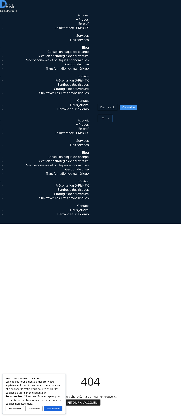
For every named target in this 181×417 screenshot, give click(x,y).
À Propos (82, 19)
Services (82, 36)
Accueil (83, 15)
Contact (83, 101)
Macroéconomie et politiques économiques (57, 60)
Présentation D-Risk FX (72, 80)
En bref (83, 24)
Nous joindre (79, 105)
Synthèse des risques (73, 84)
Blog (85, 47)
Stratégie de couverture (71, 89)
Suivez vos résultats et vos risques (64, 93)
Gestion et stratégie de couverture (64, 56)
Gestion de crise (77, 64)
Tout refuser (34, 408)
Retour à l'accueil (82, 402)
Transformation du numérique (67, 68)
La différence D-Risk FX (72, 28)
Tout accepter (53, 408)
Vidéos (84, 76)
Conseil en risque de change (68, 52)
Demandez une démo (73, 109)
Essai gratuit (107, 107)
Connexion (128, 107)
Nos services (79, 40)
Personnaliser (15, 408)
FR (103, 118)
